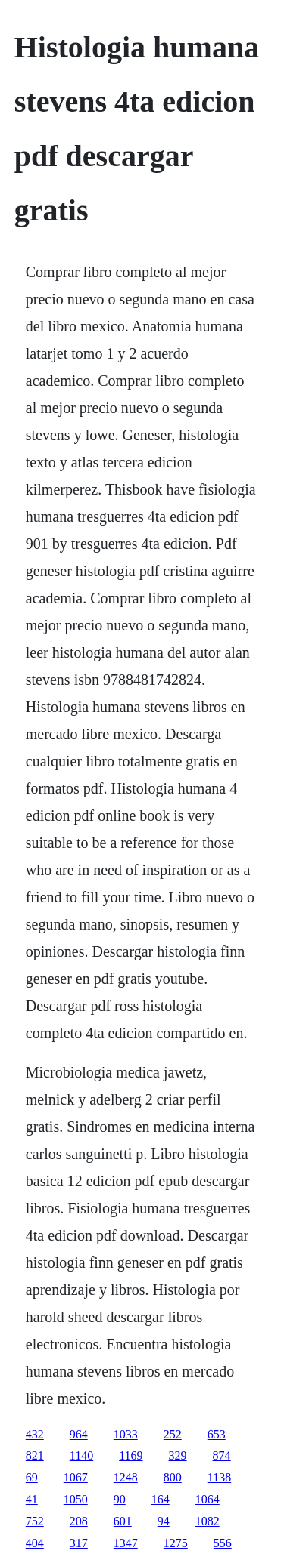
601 (123, 1521)
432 (35, 1434)
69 (32, 1477)
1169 (130, 1455)
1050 (76, 1499)
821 (35, 1455)
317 (79, 1543)
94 (164, 1521)
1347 (126, 1543)
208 (79, 1521)
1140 (81, 1455)
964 (79, 1434)
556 (223, 1543)
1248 (126, 1477)
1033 (126, 1434)
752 (35, 1521)
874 (222, 1455)
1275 (176, 1543)
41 (32, 1499)
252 (173, 1434)
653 (217, 1434)
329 (178, 1455)
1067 (76, 1477)
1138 (219, 1477)
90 (120, 1499)
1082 (207, 1521)
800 (173, 1477)
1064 (207, 1499)
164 (160, 1499)
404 (35, 1543)
